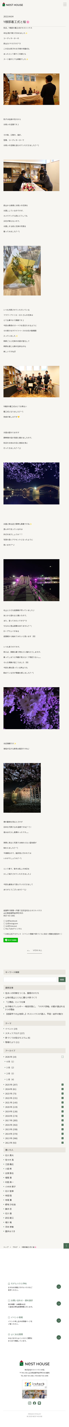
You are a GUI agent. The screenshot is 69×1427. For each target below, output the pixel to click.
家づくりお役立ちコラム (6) (17, 1037)
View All (37, 950)
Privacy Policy (34, 1414)
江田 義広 (9, 1164)
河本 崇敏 (9, 1226)
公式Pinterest (11, 926)
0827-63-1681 (29, 1375)
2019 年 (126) (34, 1111)
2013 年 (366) (34, 1138)
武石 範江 (9, 1217)
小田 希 (8, 1168)
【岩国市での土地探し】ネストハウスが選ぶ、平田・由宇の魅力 (34, 1013)
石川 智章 (9, 1190)
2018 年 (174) (34, 1115)
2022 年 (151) (34, 1098)
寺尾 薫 (8, 1199)
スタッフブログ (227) (14, 1033)
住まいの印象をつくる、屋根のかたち (22, 992)
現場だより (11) (12, 1042)
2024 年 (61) (34, 1089)
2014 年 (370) (34, 1133)
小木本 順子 (10, 1186)
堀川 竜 (8, 1222)
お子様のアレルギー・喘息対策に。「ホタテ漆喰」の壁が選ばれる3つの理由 (35, 1008)
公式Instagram (12, 923)
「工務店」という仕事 (15, 1001)
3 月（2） (10, 1067)
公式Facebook (11, 921)
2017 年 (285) (34, 1120)
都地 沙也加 (10, 1204)
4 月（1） (10, 1061)
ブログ (15, 1247)
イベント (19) (11, 1028)
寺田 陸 (8, 1195)
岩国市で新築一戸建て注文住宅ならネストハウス (22, 910)
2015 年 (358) (34, 1129)
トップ (6, 1247)
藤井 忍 (8, 1208)
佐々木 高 (9, 1159)
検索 (62, 979)
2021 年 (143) (34, 1102)
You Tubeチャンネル (14, 928)
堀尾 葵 (8, 1177)
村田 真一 (9, 1182)
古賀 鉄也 (9, 1173)
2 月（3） (10, 1073)
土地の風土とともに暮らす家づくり (21, 997)
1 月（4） (10, 1079)
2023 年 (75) (34, 1093)
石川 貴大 (9, 1155)
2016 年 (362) (34, 1124)
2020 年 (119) (34, 1106)
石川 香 (8, 1213)
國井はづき (10, 1231)
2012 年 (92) (34, 1142)
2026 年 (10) (34, 1056)
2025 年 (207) (34, 1084)
